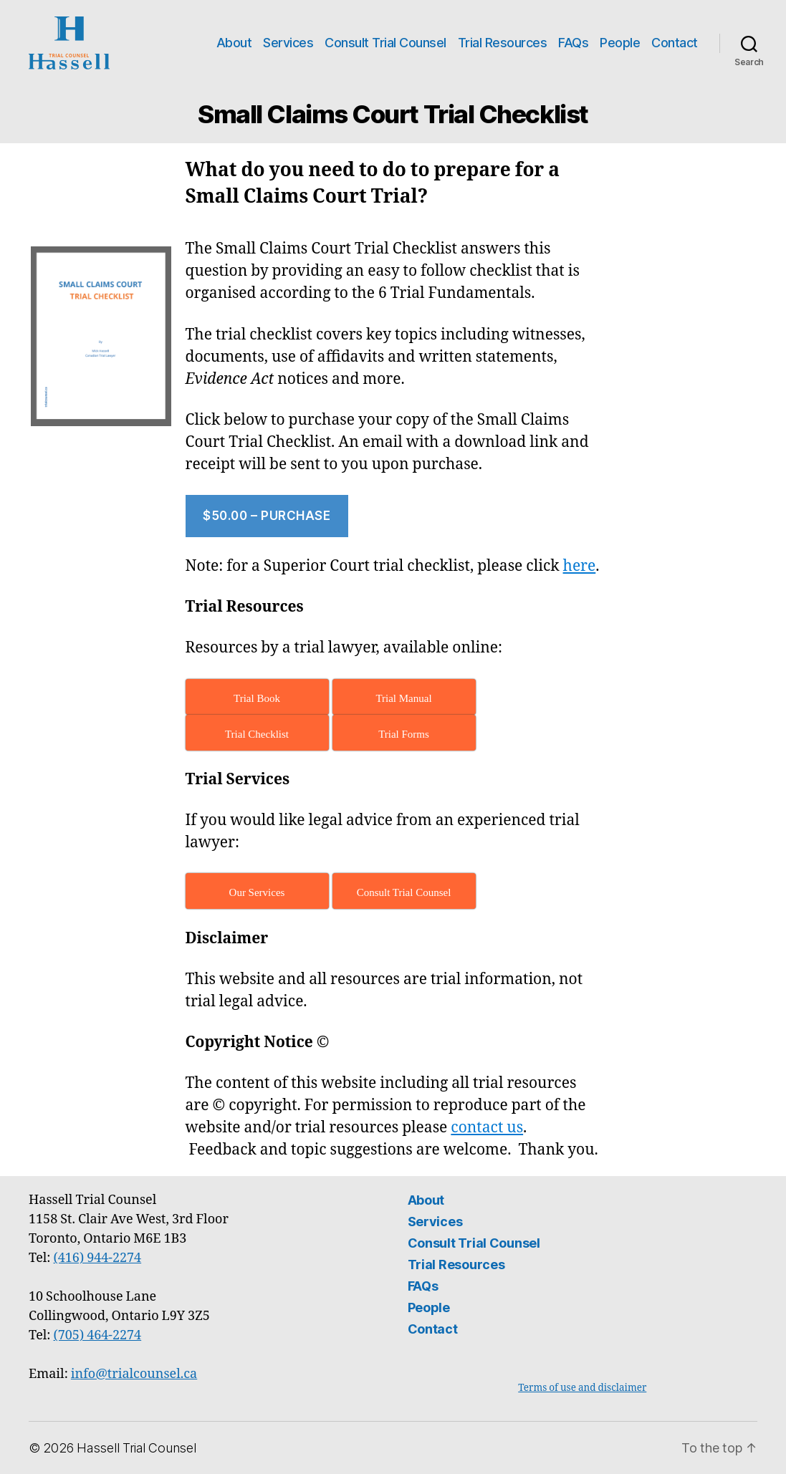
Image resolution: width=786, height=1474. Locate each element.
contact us (487, 1127)
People (620, 42)
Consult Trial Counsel (385, 42)
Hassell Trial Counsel (136, 1447)
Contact (674, 42)
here (579, 566)
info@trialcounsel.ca (134, 1374)
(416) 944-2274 (98, 1258)
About (234, 42)
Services (288, 42)
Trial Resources (502, 42)
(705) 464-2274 (98, 1335)
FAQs (573, 42)
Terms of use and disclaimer (582, 1388)
